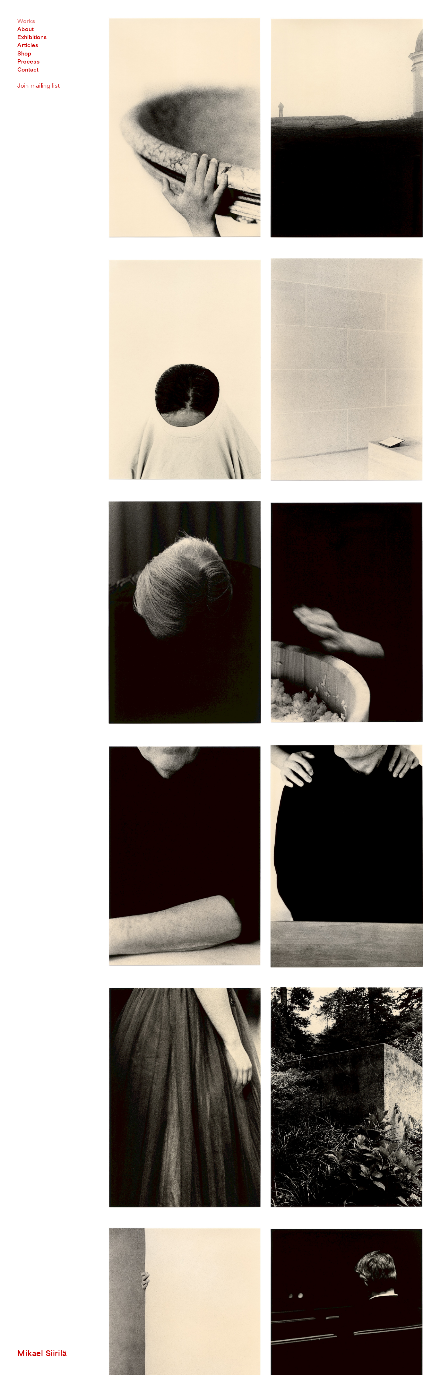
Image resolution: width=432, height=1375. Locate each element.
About (25, 29)
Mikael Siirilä (42, 1353)
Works (26, 21)
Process (28, 61)
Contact (28, 69)
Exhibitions (32, 37)
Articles (28, 45)
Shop (24, 53)
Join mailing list (38, 86)
